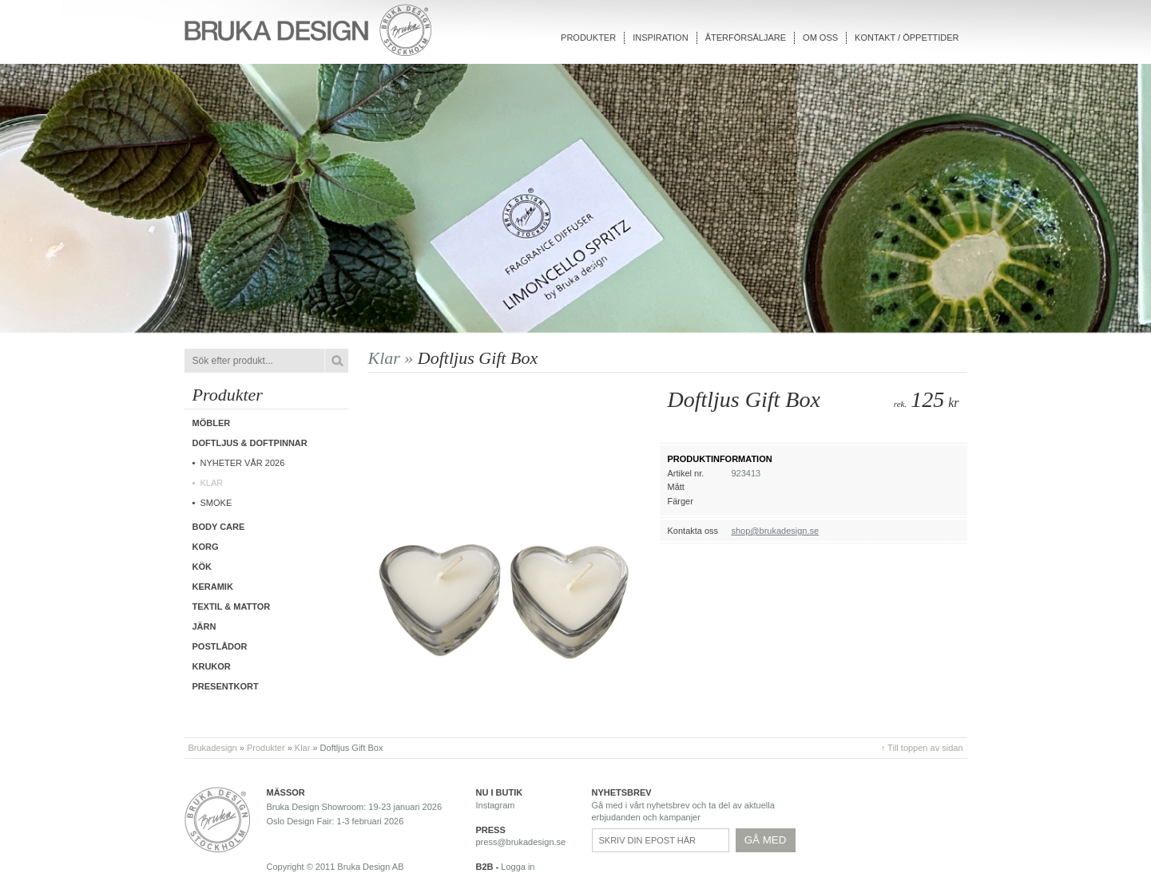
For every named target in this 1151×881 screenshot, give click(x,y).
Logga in (517, 866)
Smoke (216, 503)
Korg (205, 546)
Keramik (212, 586)
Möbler (211, 423)
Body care (218, 526)
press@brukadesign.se (521, 842)
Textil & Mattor (231, 606)
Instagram (495, 805)
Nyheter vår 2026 (242, 463)
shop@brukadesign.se (776, 530)
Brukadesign (213, 748)
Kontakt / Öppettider (907, 37)
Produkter (588, 37)
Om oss (820, 37)
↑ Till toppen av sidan (922, 748)
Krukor (211, 666)
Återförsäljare (745, 37)
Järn (204, 626)
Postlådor (220, 646)
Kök (202, 566)
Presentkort (225, 686)
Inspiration (660, 37)
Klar (212, 483)
